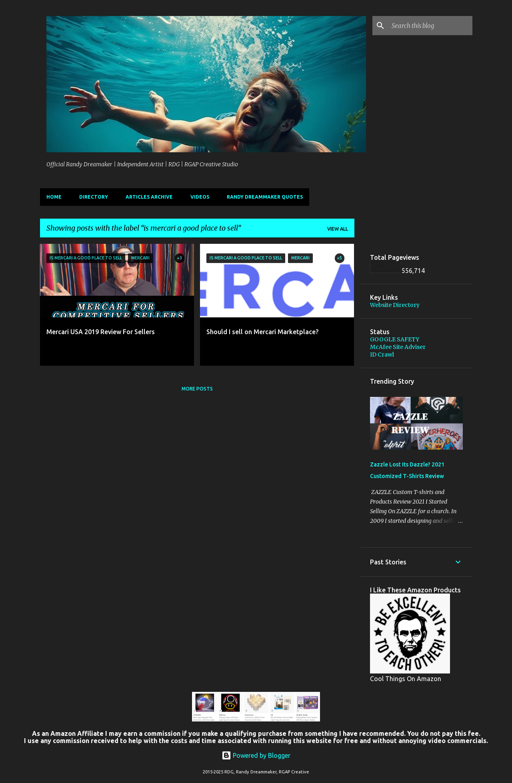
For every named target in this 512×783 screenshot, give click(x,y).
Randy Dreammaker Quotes (265, 196)
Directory (93, 196)
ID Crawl (382, 354)
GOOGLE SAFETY (394, 339)
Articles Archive (149, 196)
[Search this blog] (430, 25)
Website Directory (395, 305)
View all (337, 228)
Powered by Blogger (256, 755)
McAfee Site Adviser (398, 347)
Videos (199, 196)
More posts (197, 388)
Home (54, 196)
